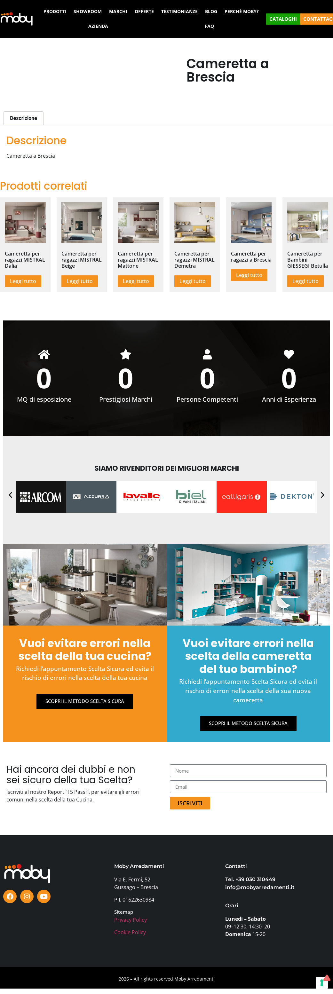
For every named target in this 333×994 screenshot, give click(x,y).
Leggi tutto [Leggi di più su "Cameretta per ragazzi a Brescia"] (249, 275)
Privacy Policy (130, 920)
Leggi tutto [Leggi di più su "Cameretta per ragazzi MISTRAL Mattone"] (136, 281)
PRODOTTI (55, 11)
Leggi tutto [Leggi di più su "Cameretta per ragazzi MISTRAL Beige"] (80, 281)
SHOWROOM (88, 11)
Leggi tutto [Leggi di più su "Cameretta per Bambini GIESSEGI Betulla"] (305, 281)
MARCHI (118, 11)
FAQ (209, 26)
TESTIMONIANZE (179, 11)
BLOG (211, 11)
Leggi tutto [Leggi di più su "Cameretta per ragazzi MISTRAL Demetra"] (192, 281)
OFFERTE (144, 11)
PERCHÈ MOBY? (242, 11)
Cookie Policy (130, 932)
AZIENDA (98, 26)
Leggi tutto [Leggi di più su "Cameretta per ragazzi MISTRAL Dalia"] (23, 281)
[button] (10, 495)
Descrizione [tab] (23, 118)
